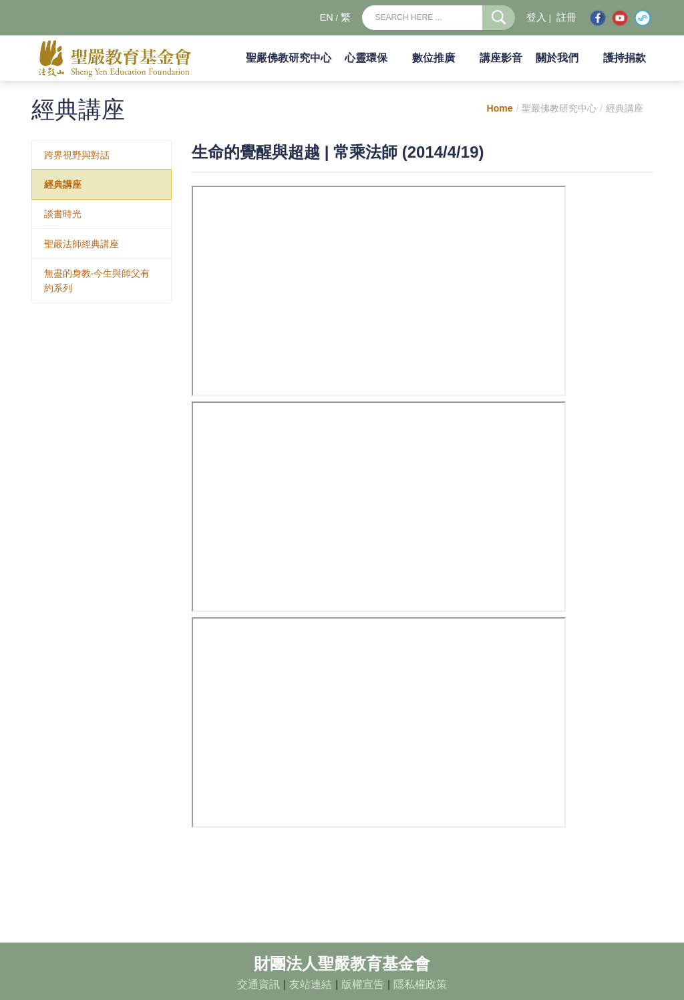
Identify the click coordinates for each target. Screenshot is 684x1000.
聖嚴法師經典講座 (81, 243)
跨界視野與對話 (77, 155)
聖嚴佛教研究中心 (288, 57)
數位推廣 (433, 57)
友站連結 (310, 984)
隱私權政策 (420, 984)
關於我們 (557, 57)
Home (500, 108)
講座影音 (501, 57)
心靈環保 (366, 57)
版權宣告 (362, 984)
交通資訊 (258, 984)
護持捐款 (624, 57)
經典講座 (62, 184)
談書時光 (62, 213)
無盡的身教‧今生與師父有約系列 (97, 280)
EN (326, 17)
